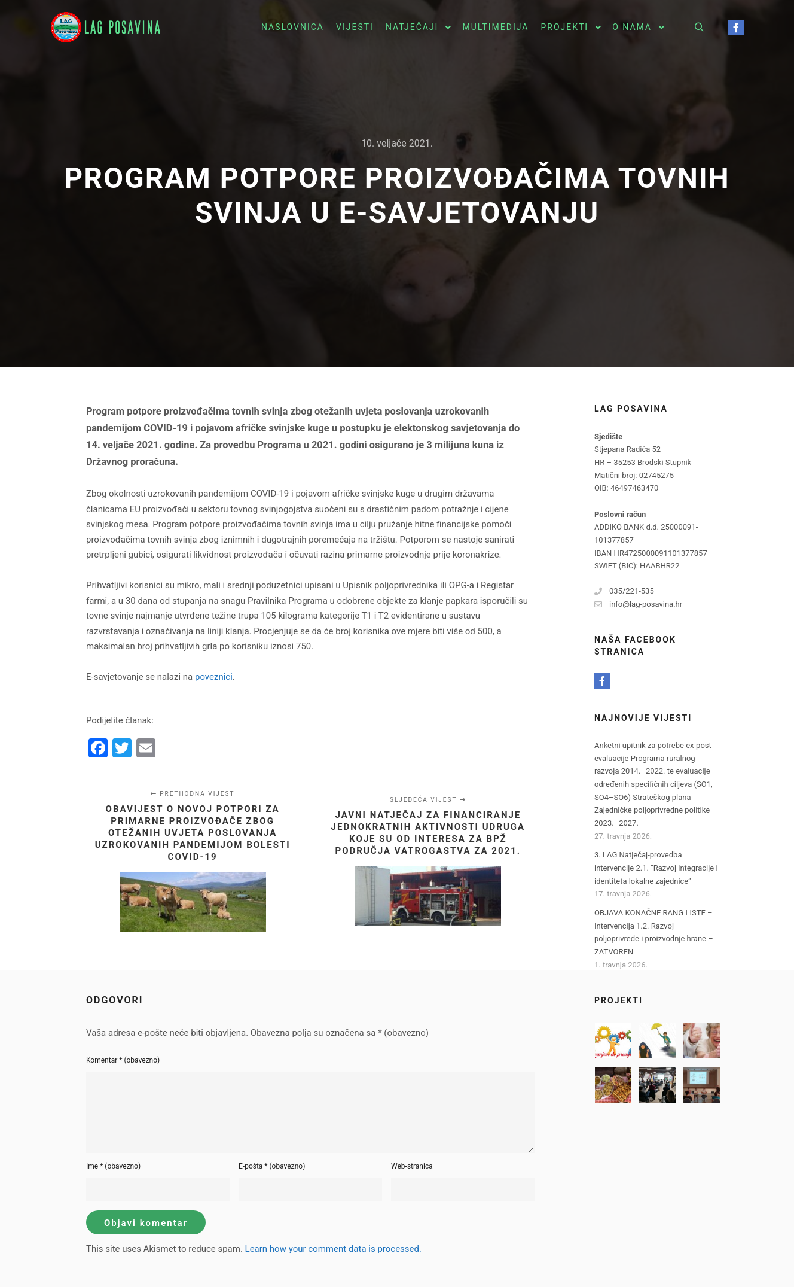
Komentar (123, 1060)
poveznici (214, 676)
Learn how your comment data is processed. (333, 1248)
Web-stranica (412, 1166)
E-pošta (272, 1166)
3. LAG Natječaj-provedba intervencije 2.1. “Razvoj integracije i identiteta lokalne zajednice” (656, 867)
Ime (113, 1166)
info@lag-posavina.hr (638, 604)
